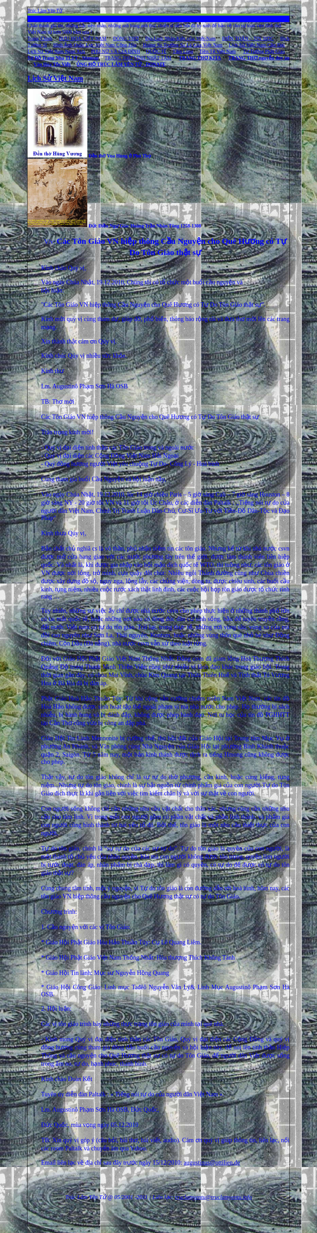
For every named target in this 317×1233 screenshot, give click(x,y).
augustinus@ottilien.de (211, 1162)
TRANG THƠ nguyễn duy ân (258, 58)
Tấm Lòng (183, 51)
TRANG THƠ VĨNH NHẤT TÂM (138, 58)
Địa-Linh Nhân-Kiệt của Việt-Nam (180, 38)
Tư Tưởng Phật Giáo (264, 51)
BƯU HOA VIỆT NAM (82, 38)
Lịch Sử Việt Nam (55, 78)
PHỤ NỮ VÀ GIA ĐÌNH (115, 51)
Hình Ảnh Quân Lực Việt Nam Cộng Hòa (95, 45)
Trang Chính (40, 38)
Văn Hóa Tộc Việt (52, 64)
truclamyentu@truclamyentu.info (213, 1197)
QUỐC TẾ (156, 51)
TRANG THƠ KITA (200, 58)
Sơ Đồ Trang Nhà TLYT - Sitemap (63, 58)
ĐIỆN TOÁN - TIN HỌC (248, 38)
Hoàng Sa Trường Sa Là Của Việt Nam (182, 45)
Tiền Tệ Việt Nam (217, 51)
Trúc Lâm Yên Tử (45, 10)
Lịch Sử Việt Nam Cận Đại (257, 45)
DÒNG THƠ (126, 38)
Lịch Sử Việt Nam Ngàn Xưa (56, 51)
